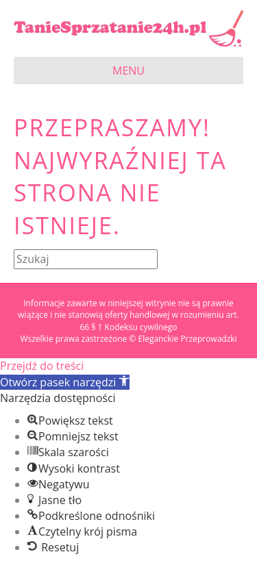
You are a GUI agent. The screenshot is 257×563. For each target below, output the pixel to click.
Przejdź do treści (42, 365)
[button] (65, 382)
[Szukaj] (86, 259)
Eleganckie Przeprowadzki (187, 339)
